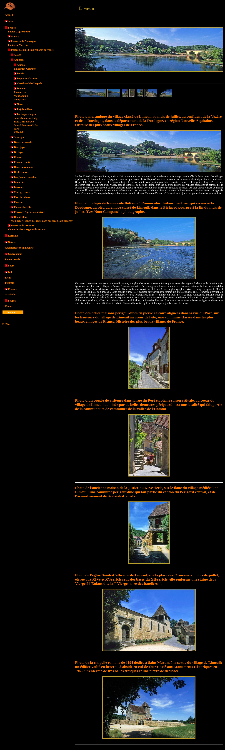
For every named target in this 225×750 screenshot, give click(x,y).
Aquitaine (19, 60)
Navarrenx (22, 104)
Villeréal (18, 132)
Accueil (9, 15)
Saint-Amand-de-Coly (25, 118)
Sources (12, 300)
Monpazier (20, 99)
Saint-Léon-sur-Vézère (26, 125)
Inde (10, 272)
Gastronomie (15, 254)
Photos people (12, 259)
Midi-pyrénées (22, 192)
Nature (12, 242)
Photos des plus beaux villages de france (32, 50)
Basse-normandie (23, 142)
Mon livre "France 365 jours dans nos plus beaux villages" (42, 221)
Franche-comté (22, 162)
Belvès (20, 73)
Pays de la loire (22, 197)
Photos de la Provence (22, 225)
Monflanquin (21, 96)
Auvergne (19, 137)
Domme (21, 88)
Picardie (18, 202)
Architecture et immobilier (19, 247)
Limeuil (20, 92)
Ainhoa (21, 65)
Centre (17, 157)
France (12, 27)
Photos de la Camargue (23, 41)
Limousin (19, 182)
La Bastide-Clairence (25, 68)
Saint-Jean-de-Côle (24, 121)
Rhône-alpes (20, 217)
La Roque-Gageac (26, 114)
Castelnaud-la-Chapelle (29, 83)
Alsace (11, 21)
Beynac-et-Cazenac (27, 78)
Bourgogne (20, 147)
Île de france (20, 172)
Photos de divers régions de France (26, 229)
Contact (9, 306)
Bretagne (19, 152)
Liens (8, 277)
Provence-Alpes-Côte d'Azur (29, 212)
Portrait (9, 282)
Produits (12, 289)
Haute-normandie (23, 167)
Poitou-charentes (23, 207)
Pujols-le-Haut (25, 109)
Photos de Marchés (18, 45)
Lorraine (19, 187)
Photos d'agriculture (19, 31)
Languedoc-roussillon (25, 177)
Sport (11, 265)
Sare (16, 128)
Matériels (10, 294)
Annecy (15, 36)
